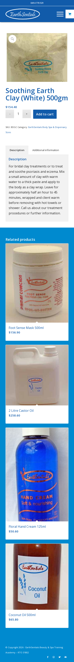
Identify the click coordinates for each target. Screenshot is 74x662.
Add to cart (45, 114)
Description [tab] (17, 150)
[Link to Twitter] (60, 657)
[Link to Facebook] (48, 657)
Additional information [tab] (45, 150)
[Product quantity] (18, 114)
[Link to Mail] (65, 657)
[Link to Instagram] (54, 657)
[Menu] (58, 14)
